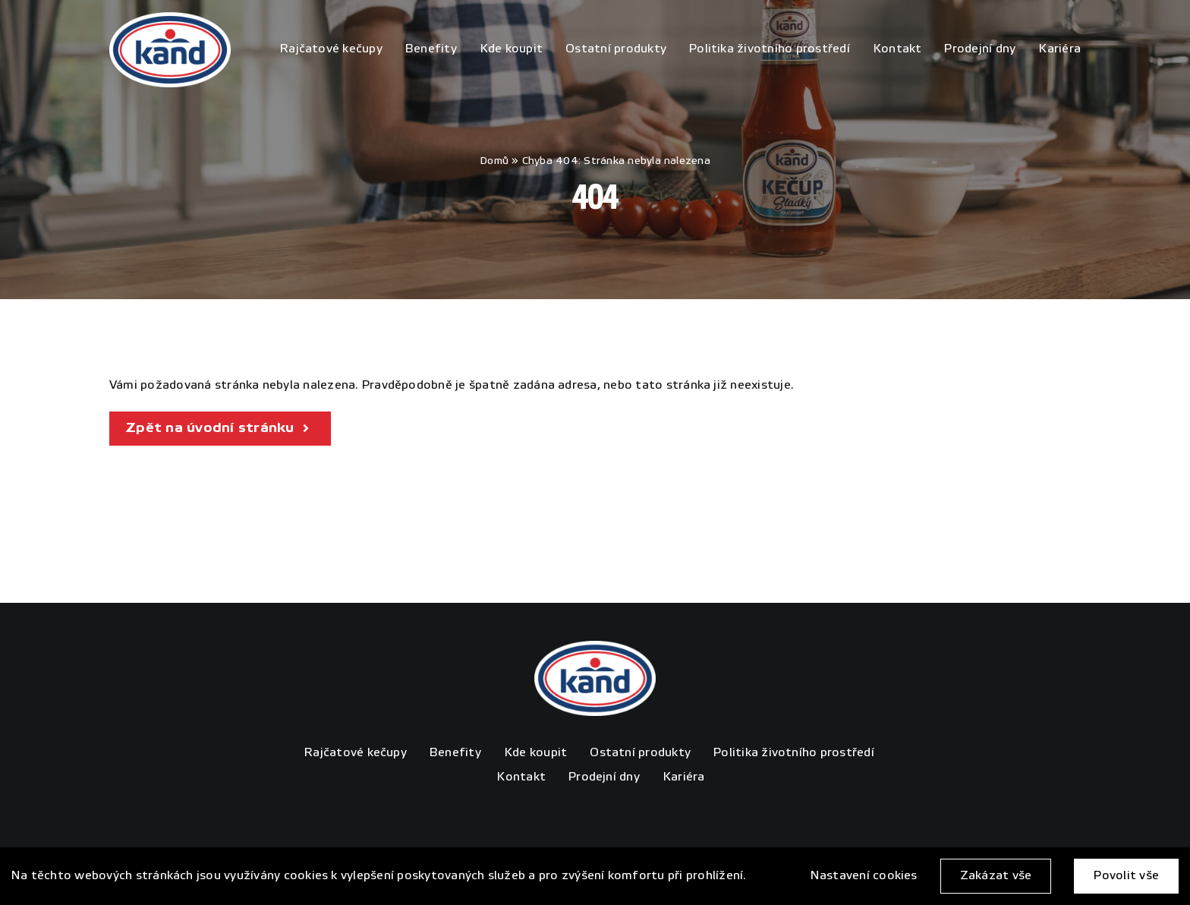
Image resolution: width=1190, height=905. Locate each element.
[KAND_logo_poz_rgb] (595, 647)
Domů (494, 161)
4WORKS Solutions (617, 855)
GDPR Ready (709, 855)
